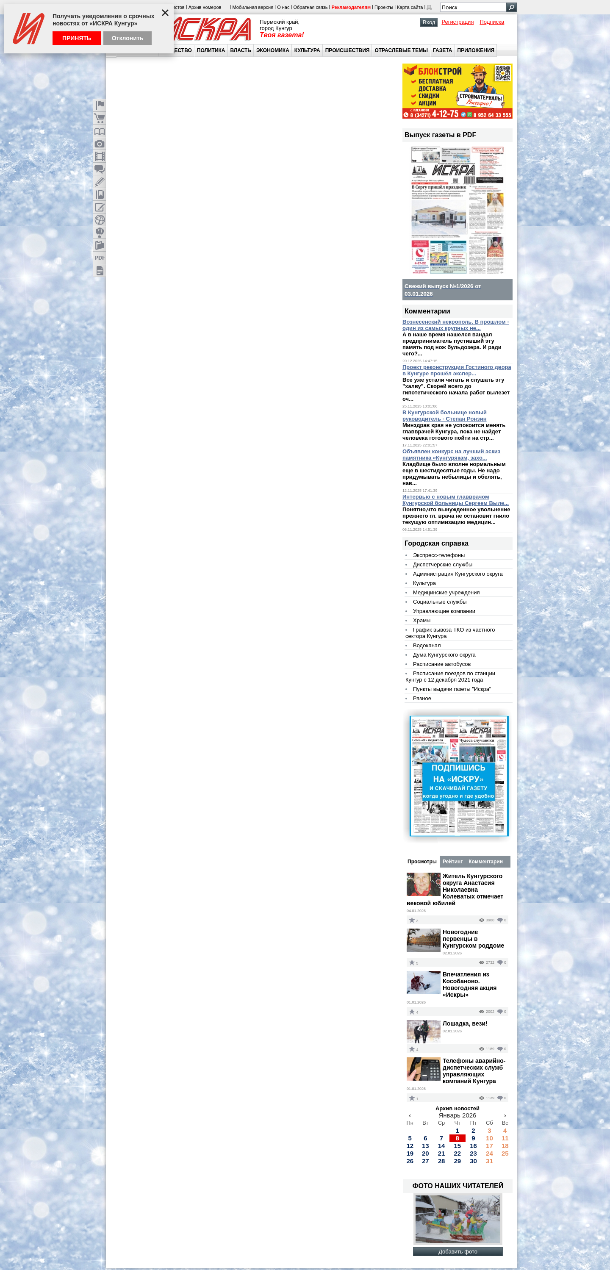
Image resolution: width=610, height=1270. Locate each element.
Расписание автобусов (442, 664)
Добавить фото (457, 1251)
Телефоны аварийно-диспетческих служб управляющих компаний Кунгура (474, 1070)
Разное (422, 698)
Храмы (421, 620)
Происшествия (347, 50)
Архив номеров (205, 7)
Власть (240, 50)
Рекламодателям (351, 7)
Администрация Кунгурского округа (458, 574)
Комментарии (486, 862)
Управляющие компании (444, 611)
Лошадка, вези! (465, 1023)
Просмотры (422, 862)
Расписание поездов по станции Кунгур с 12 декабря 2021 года (450, 676)
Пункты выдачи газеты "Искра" (452, 689)
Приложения (476, 50)
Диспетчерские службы (442, 564)
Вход (429, 22)
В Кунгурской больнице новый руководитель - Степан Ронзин (444, 415)
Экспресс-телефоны (439, 555)
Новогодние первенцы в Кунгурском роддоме (473, 939)
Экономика (272, 50)
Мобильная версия (252, 7)
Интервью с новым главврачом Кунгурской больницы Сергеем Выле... (455, 500)
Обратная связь (310, 7)
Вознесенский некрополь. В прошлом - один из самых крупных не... (455, 325)
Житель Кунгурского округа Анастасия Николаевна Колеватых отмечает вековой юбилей (455, 890)
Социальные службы (440, 602)
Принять (76, 38)
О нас (283, 7)
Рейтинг (453, 862)
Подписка (492, 22)
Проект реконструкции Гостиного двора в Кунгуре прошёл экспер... (456, 370)
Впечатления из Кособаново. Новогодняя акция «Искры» (469, 984)
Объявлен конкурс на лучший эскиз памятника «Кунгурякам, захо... (451, 454)
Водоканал (427, 645)
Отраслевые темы (401, 50)
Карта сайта (410, 7)
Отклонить (128, 38)
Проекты (383, 7)
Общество (176, 50)
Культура (307, 50)
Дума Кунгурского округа (444, 655)
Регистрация (457, 22)
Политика (211, 50)
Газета (442, 50)
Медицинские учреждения (446, 592)
